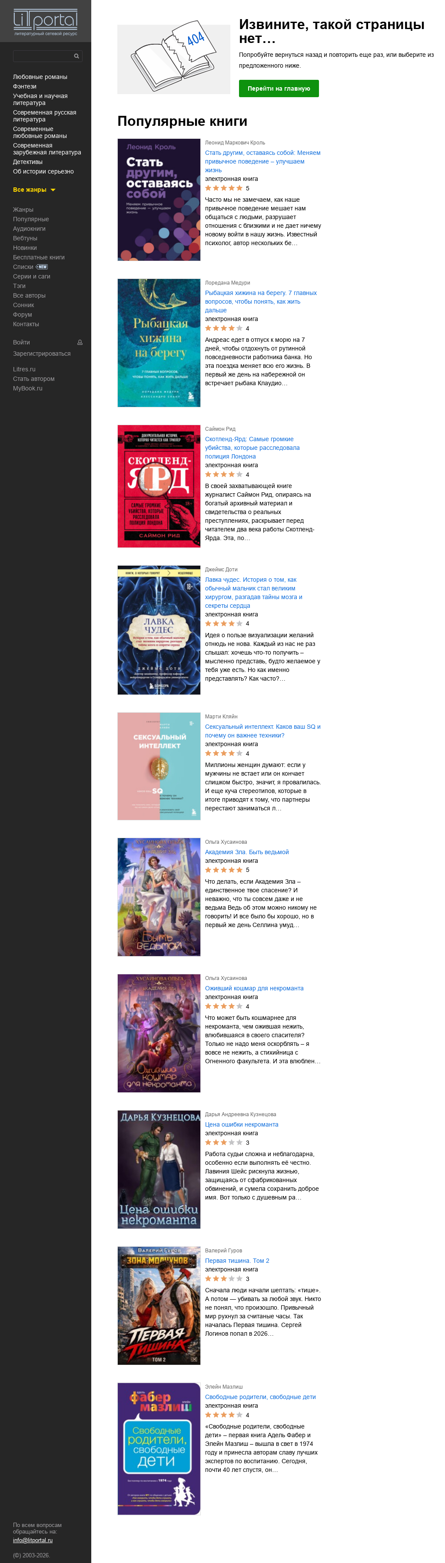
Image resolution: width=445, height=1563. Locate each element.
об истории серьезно (43, 171)
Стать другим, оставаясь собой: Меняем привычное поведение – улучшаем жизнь (263, 161)
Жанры (23, 209)
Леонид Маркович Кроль (235, 143)
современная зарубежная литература (47, 149)
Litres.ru (24, 369)
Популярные (31, 219)
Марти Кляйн (221, 717)
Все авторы (29, 295)
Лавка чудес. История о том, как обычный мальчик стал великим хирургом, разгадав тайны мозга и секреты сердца (253, 592)
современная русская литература (44, 116)
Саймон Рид (220, 429)
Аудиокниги (29, 228)
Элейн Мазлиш (224, 1387)
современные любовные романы (40, 132)
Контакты (26, 324)
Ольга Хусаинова (226, 842)
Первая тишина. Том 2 (237, 1260)
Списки (23, 266)
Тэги (19, 285)
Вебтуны (25, 238)
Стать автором (34, 378)
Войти (21, 342)
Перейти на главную (279, 88)
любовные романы (40, 76)
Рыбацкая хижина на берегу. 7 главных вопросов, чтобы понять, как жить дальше (261, 301)
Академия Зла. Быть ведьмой (247, 852)
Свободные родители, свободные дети (260, 1396)
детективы (28, 161)
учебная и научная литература (40, 99)
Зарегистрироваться (42, 353)
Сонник (23, 304)
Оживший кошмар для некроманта (254, 988)
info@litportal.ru (33, 1540)
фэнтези (25, 86)
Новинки (25, 247)
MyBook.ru (28, 388)
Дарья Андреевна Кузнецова (240, 1114)
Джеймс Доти (221, 570)
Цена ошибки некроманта (242, 1124)
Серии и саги (31, 276)
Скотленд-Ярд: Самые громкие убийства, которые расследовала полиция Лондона (252, 448)
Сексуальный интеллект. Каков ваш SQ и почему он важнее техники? (263, 731)
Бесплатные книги (39, 257)
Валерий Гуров (223, 1251)
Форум (22, 314)
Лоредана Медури (227, 283)
